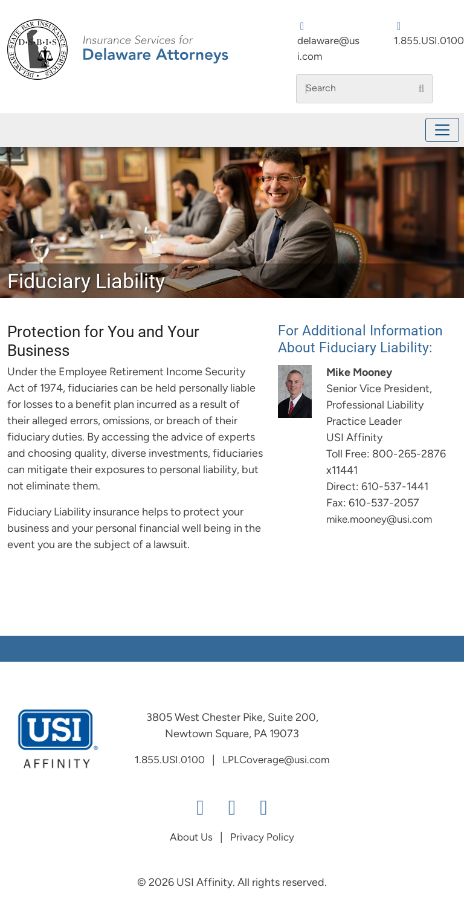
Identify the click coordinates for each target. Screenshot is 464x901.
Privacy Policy (262, 838)
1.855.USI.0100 (429, 41)
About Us (191, 838)
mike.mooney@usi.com (379, 520)
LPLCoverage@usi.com (275, 760)
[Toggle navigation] (442, 130)
